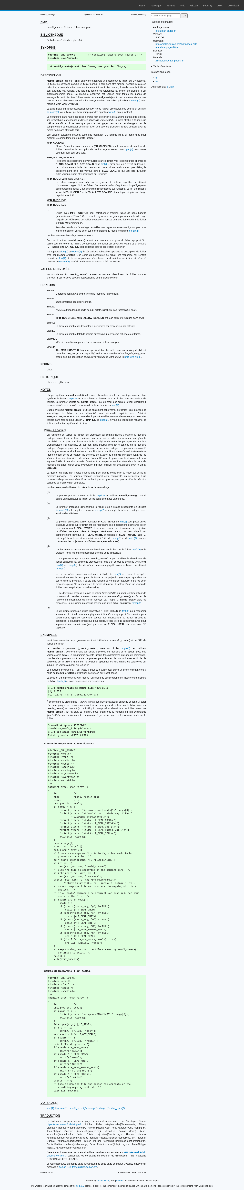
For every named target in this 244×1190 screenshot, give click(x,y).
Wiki (182, 5)
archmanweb (103, 1180)
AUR (219, 5)
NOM (43, 22)
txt (168, 86)
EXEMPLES (48, 635)
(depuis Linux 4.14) (66, 178)
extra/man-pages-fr (166, 30)
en (157, 77)
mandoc (120, 1180)
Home (142, 5)
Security (207, 5)
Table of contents (162, 66)
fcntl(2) (104, 164)
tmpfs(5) (73, 398)
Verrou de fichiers (55, 429)
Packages (156, 5)
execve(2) (76, 251)
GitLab (194, 5)
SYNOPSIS (48, 47)
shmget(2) (104, 1108)
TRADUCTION (50, 1115)
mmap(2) (135, 100)
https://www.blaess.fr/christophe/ (64, 1124)
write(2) (112, 112)
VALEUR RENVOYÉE (55, 269)
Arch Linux (19, 5)
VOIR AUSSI (48, 1103)
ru (157, 81)
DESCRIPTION (50, 75)
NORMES (47, 364)
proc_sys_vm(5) (132, 357)
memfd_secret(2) (78, 1108)
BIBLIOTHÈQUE (51, 34)
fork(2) (64, 251)
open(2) (129, 149)
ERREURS (47, 285)
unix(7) (59, 565)
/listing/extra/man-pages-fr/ (170, 60)
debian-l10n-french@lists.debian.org (78, 1167)
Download (233, 5)
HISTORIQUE (49, 377)
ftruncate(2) (53, 112)
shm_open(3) (118, 1108)
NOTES (45, 389)
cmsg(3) (72, 565)
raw (172, 86)
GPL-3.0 (80, 1186)
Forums (171, 5)
